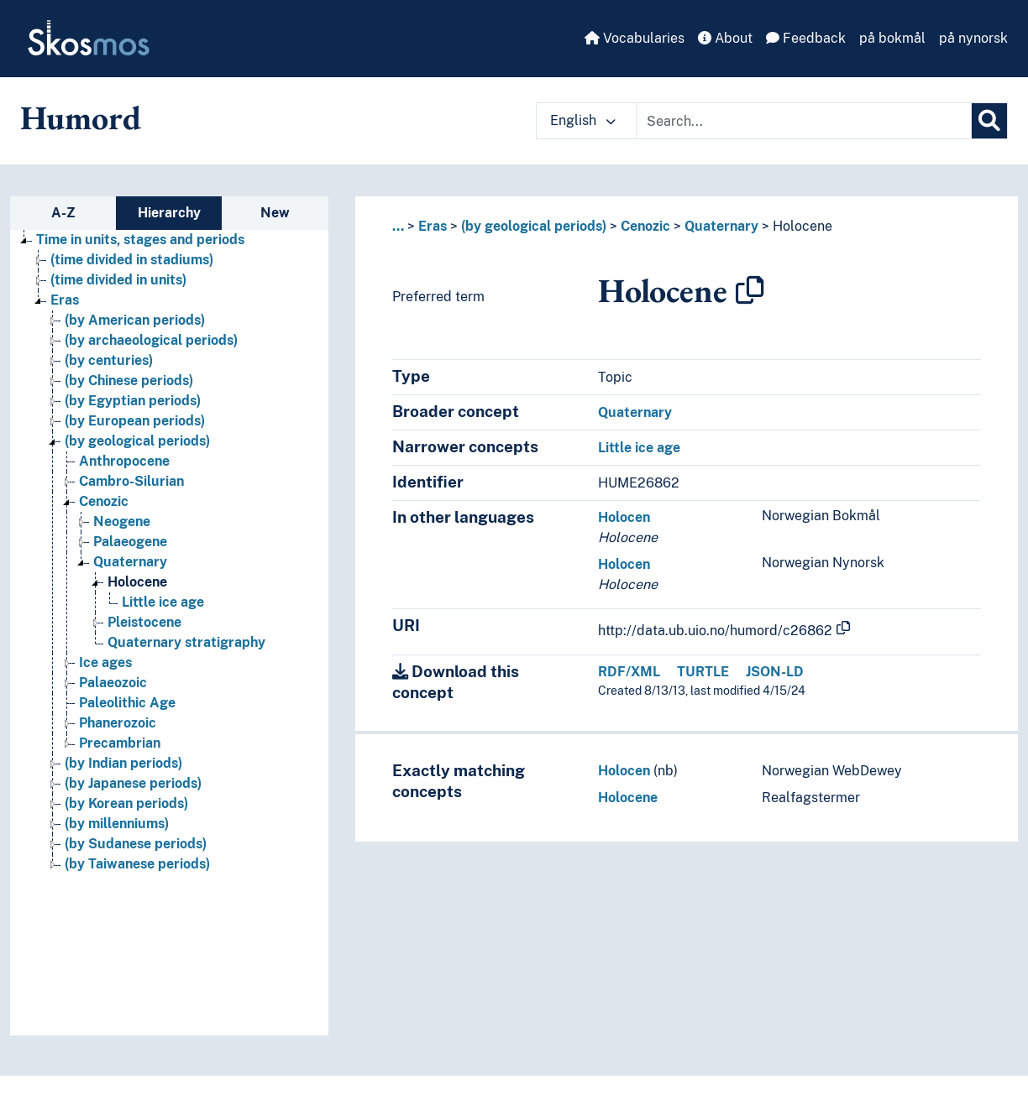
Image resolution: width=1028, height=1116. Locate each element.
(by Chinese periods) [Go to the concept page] (129, 381)
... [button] (398, 226)
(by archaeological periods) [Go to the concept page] (151, 340)
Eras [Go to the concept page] (64, 300)
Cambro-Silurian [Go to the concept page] (131, 481)
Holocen (624, 517)
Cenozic (645, 226)
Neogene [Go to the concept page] (121, 521)
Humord (80, 117)
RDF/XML (629, 672)
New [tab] (275, 213)
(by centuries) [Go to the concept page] (109, 360)
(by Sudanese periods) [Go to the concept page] (136, 844)
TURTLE (703, 672)
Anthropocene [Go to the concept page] (124, 461)
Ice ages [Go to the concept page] (105, 662)
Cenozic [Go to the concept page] (103, 501)
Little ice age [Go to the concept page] (163, 602)
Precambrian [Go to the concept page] (119, 743)
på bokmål (892, 38)
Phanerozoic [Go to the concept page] (117, 723)
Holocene (802, 226)
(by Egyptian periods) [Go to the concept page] (133, 401)
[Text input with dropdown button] (804, 120)
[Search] (989, 120)
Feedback (806, 38)
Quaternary (721, 226)
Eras (432, 226)
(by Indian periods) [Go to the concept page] (123, 763)
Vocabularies (634, 38)
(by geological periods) (533, 226)
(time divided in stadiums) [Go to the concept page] (131, 260)
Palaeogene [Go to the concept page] (130, 542)
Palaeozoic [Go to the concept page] (113, 683)
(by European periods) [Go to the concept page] (135, 421)
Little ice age (639, 448)
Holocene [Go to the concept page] (137, 582)
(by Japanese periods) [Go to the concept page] (133, 783)
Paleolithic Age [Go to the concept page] (127, 703)
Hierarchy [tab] (169, 213)
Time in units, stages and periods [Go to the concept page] (140, 240)
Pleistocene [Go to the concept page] (144, 622)
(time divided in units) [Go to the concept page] (118, 280)
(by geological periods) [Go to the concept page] (137, 441)
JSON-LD (775, 672)
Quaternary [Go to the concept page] (130, 562)
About (725, 38)
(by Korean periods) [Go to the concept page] (126, 803)
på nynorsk (973, 38)
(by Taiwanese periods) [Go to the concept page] (137, 864)
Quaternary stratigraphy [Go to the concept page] (186, 642)
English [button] (583, 120)
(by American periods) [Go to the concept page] (135, 320)
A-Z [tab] (63, 213)
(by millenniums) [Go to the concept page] (117, 824)
